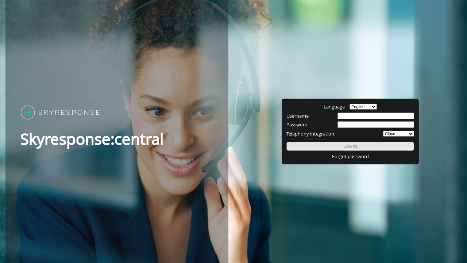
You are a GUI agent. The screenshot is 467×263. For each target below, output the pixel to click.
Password (297, 124)
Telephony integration (310, 133)
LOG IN (350, 146)
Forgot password (350, 156)
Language (334, 106)
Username (297, 116)
